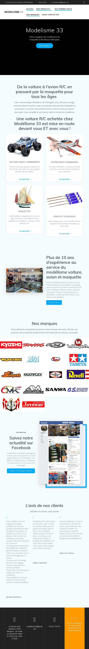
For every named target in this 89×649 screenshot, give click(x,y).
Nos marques (32, 14)
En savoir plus (24, 179)
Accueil (30, 9)
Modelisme (13, 12)
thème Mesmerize (74, 630)
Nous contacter (50, 14)
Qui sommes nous (63, 9)
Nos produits (43, 9)
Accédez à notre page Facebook (21, 471)
